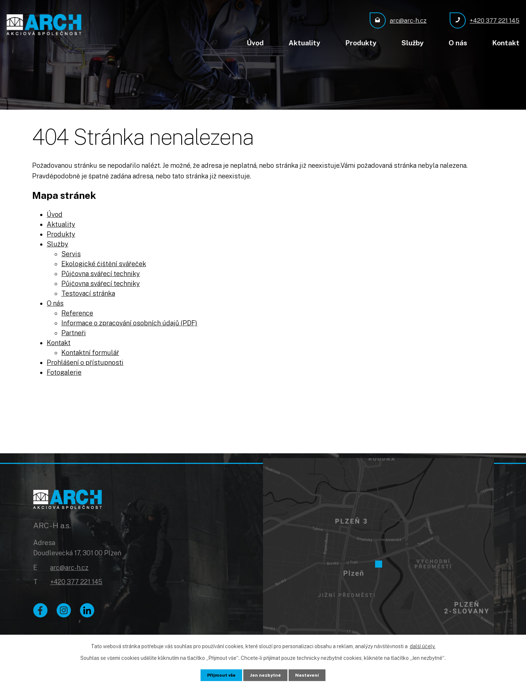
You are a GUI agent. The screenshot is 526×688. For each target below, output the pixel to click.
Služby (412, 43)
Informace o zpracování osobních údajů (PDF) (129, 322)
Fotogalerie (64, 371)
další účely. (422, 645)
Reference (77, 312)
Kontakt (505, 43)
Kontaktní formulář (90, 351)
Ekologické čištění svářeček (103, 262)
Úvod (255, 43)
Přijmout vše (218, 674)
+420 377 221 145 (76, 584)
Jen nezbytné (266, 674)
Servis (71, 253)
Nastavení (311, 674)
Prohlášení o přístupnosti (85, 361)
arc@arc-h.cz (69, 569)
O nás (458, 43)
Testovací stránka (88, 292)
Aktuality (304, 43)
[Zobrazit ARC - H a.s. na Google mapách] (378, 542)
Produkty (361, 43)
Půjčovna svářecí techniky (100, 272)
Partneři (73, 332)
